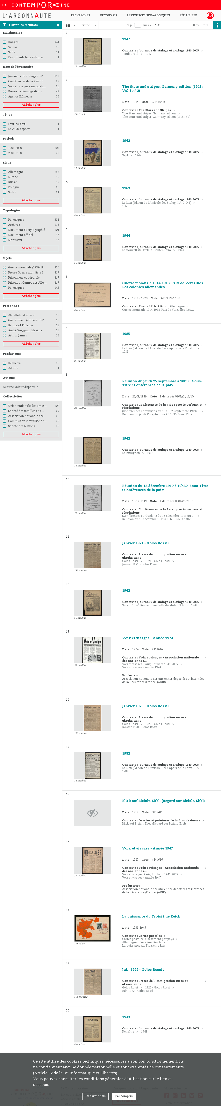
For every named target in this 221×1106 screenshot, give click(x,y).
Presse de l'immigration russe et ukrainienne (38, 91)
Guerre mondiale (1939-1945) (27, 267)
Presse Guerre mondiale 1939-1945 (31, 272)
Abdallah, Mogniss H (22, 315)
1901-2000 (15, 148)
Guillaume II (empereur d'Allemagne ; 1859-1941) (42, 320)
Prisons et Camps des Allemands (30, 282)
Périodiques (16, 220)
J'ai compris (124, 1096)
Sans (11, 52)
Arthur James (17, 335)
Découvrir (108, 15)
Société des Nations (21, 426)
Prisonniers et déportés (24, 277)
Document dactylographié (26, 230)
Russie (12, 182)
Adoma (13, 368)
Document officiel (20, 235)
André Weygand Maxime (25, 330)
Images (13, 42)
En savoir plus (95, 1096)
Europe (13, 177)
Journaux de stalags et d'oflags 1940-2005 (37, 76)
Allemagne (16, 172)
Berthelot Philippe (20, 325)
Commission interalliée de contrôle (32, 421)
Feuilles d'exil (17, 124)
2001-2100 (15, 153)
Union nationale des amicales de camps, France (41, 406)
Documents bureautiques (26, 57)
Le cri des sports (19, 129)
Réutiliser (188, 15)
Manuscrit (15, 240)
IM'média (14, 363)
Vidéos (12, 47)
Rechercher (80, 15)
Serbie (12, 192)
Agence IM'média (20, 96)
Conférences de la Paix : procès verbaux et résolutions (45, 81)
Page (129, 25)
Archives (14, 225)
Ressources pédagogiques (148, 15)
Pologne (14, 187)
